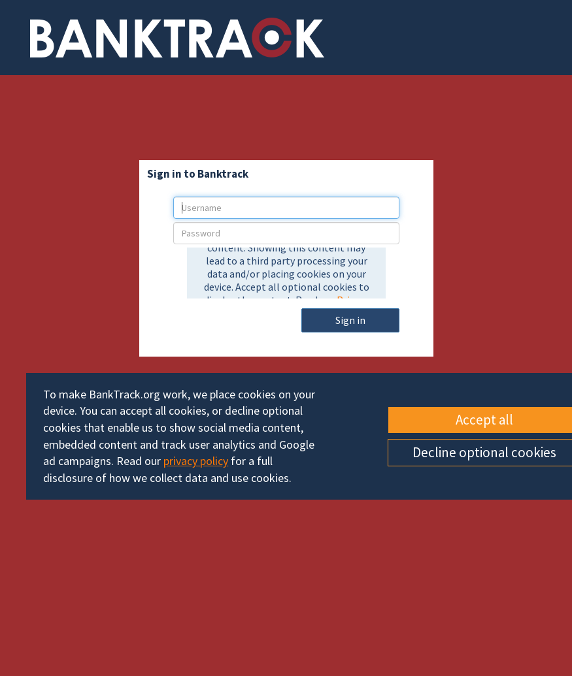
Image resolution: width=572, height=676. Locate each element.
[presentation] (286, 273)
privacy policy (195, 460)
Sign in (350, 320)
